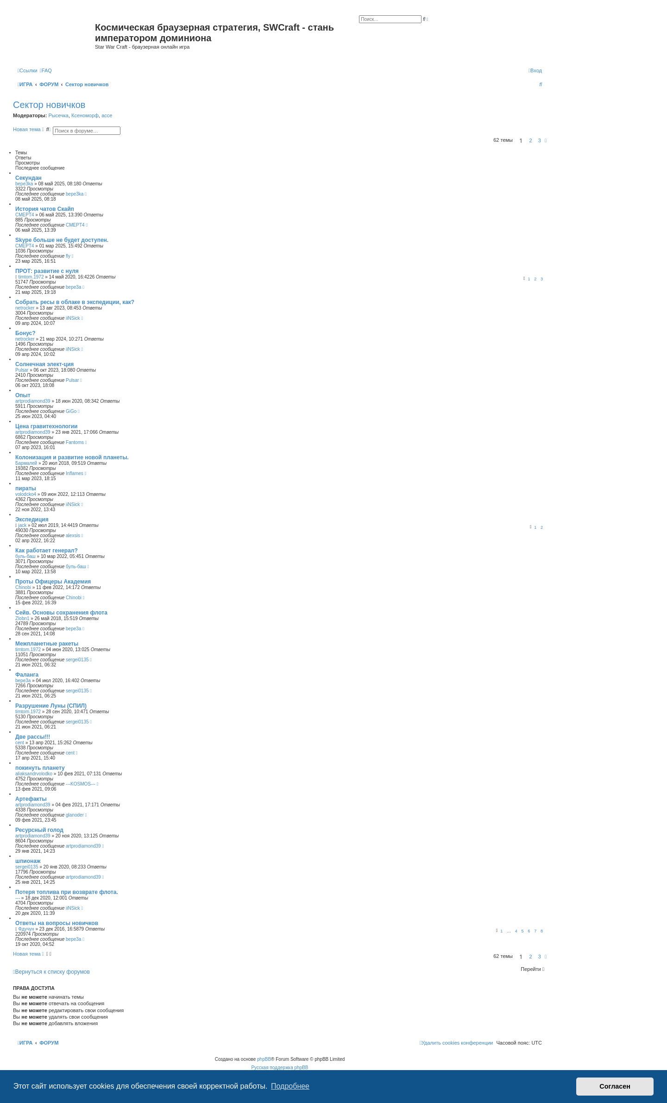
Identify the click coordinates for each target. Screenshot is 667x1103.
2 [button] (530, 140)
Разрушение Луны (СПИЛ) (51, 706)
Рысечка (58, 115)
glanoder (75, 815)
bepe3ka (24, 183)
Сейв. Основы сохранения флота (61, 612)
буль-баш (25, 556)
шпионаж (27, 861)
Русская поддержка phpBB (279, 1067)
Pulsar (21, 370)
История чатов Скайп (44, 209)
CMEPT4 (24, 214)
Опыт (23, 395)
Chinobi (23, 587)
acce (106, 115)
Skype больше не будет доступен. (61, 240)
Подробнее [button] (290, 1086)
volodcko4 (25, 494)
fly (68, 256)
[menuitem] (46, 70)
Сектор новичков (49, 105)
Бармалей (26, 463)
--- (17, 897)
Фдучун (26, 929)
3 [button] (539, 140)
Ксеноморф (85, 115)
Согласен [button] (614, 1086)
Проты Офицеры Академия (53, 581)
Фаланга (26, 675)
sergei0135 (77, 659)
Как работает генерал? (46, 550)
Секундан (28, 178)
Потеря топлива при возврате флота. (66, 892)
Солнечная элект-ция (44, 364)
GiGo (71, 411)
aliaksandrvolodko (33, 773)
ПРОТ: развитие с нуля (47, 271)
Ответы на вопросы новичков (56, 923)
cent (19, 742)
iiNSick (73, 318)
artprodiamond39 (32, 401)
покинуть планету (40, 768)
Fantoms (75, 442)
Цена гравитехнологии (46, 426)
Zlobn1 (22, 618)
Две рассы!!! (32, 737)
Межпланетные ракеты (46, 643)
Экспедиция (32, 519)
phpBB (264, 1059)
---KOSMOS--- (80, 783)
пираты (25, 488)
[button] (546, 140)
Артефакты (31, 799)
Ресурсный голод (39, 830)
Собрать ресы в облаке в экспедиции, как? (74, 302)
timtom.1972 (31, 276)
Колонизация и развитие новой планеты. (72, 457)
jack (22, 525)
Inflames (74, 473)
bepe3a (73, 287)
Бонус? (25, 333)
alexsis (73, 535)
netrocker (25, 308)
